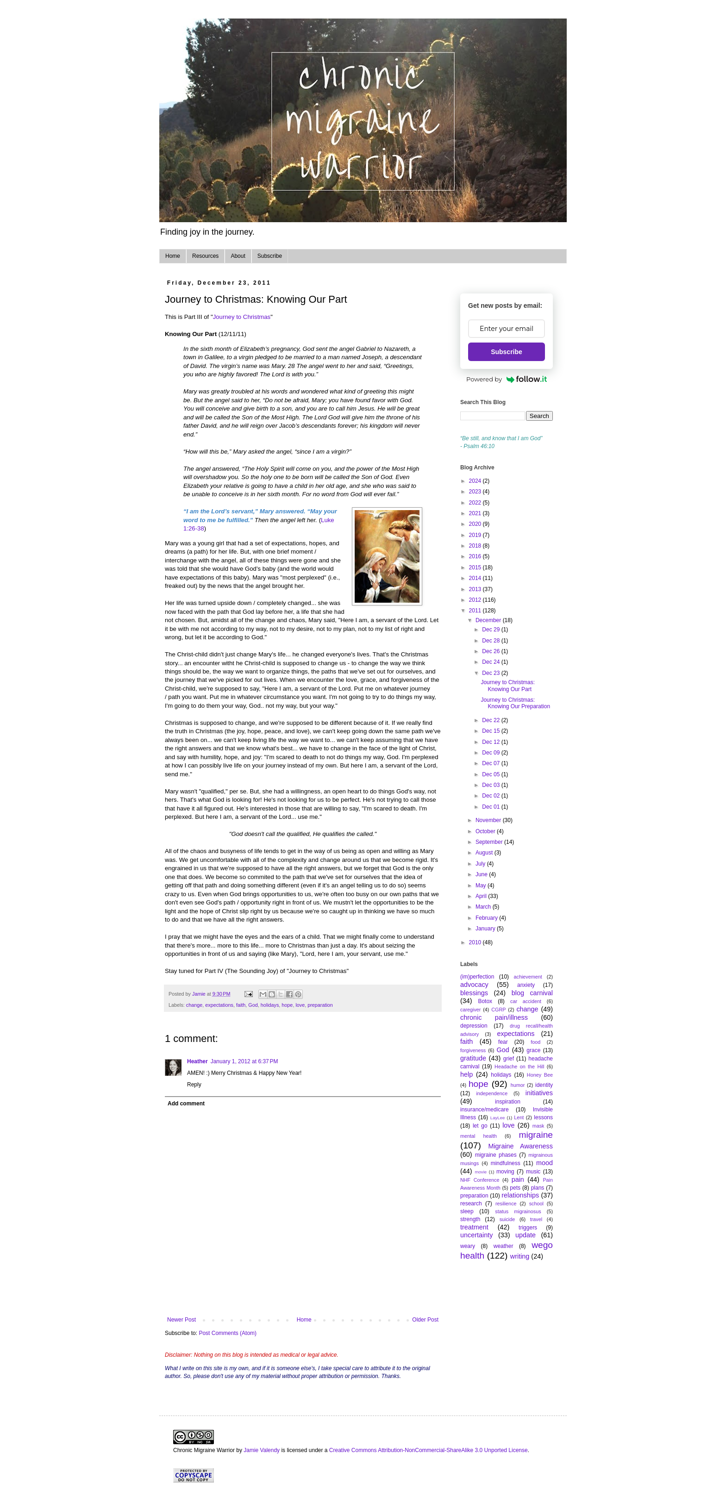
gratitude (473, 1058)
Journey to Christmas (242, 316)
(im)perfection (477, 976)
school (536, 1203)
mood (544, 1162)
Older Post (425, 1319)
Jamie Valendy (262, 1450)
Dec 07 (491, 763)
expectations (219, 1005)
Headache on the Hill (519, 1066)
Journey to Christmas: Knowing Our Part (508, 685)
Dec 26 (491, 651)
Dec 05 (491, 774)
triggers (528, 1227)
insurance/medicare (484, 1109)
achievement (528, 976)
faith (240, 1005)
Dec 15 (491, 731)
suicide (507, 1219)
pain (518, 1179)
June (482, 874)
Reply (194, 1084)
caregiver (470, 1009)
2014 (476, 578)
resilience (506, 1203)
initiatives (539, 1093)
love (300, 1005)
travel (536, 1219)
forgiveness (473, 1050)
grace (533, 1050)
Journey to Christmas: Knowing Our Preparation (515, 703)
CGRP (498, 1009)
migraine (536, 1135)
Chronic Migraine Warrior (204, 1450)
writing (520, 1256)
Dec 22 (491, 720)
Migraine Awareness (520, 1146)
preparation (320, 1005)
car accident (525, 1001)
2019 (476, 535)
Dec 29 (491, 629)
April (482, 896)
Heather (197, 1061)
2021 (476, 513)
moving (505, 1171)
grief (508, 1058)
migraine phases (496, 1155)
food (535, 1042)
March (484, 907)
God (252, 1005)
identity (544, 1085)
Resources (205, 256)
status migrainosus (518, 1211)
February (487, 918)
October (486, 831)
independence (491, 1093)
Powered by (506, 379)
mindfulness (505, 1163)
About (238, 256)
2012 (476, 600)
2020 (476, 524)
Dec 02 (491, 795)
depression (474, 1026)
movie (481, 1171)
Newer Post (181, 1319)
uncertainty (476, 1235)
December (489, 620)
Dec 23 (491, 673)
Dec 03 (491, 785)
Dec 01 (491, 807)
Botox (485, 1001)
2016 (476, 556)
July (481, 864)
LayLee (497, 1117)
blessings (474, 993)
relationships (520, 1195)
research (471, 1203)
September (490, 842)
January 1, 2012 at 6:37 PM (244, 1061)
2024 (476, 481)
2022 (476, 502)
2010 (476, 942)
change (194, 1005)
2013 (476, 589)
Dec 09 (491, 752)
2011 (476, 610)
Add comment (186, 1103)
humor (518, 1085)
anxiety (526, 985)
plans (537, 1188)
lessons (543, 1117)
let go (480, 1126)
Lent (519, 1117)
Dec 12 (491, 742)
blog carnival (532, 993)
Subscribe (269, 256)
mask (538, 1126)
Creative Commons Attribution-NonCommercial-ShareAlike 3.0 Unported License (428, 1450)
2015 (476, 567)
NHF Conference (479, 1180)
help (466, 1074)
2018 (476, 546)
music (533, 1171)
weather (503, 1246)
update (525, 1235)
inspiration (507, 1101)
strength (470, 1219)
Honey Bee (540, 1075)
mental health (478, 1136)
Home (172, 256)
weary (467, 1246)
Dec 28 (491, 640)
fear (503, 1042)
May (482, 885)
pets (515, 1188)
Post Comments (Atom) (228, 1333)
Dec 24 (491, 662)
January (486, 928)
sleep (467, 1211)
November (489, 820)
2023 (476, 491)
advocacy (474, 984)
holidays (270, 1005)
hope (287, 1005)
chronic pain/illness (494, 1017)
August (485, 852)
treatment (474, 1227)
